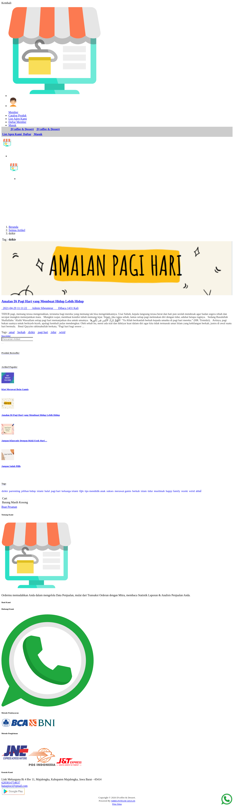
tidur (53, 332)
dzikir (31, 332)
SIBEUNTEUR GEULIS (123, 800)
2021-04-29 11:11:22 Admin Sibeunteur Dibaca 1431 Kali (39, 308)
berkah (21, 332)
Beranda (13, 226)
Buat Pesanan (9, 506)
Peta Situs (117, 804)
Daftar (26, 134)
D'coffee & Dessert (22, 129)
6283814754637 (10, 782)
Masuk (37, 134)
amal (11, 332)
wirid (61, 332)
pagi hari (42, 332)
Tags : (4, 332)
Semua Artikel (17, 230)
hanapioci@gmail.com (14, 785)
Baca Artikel (5, 336)
